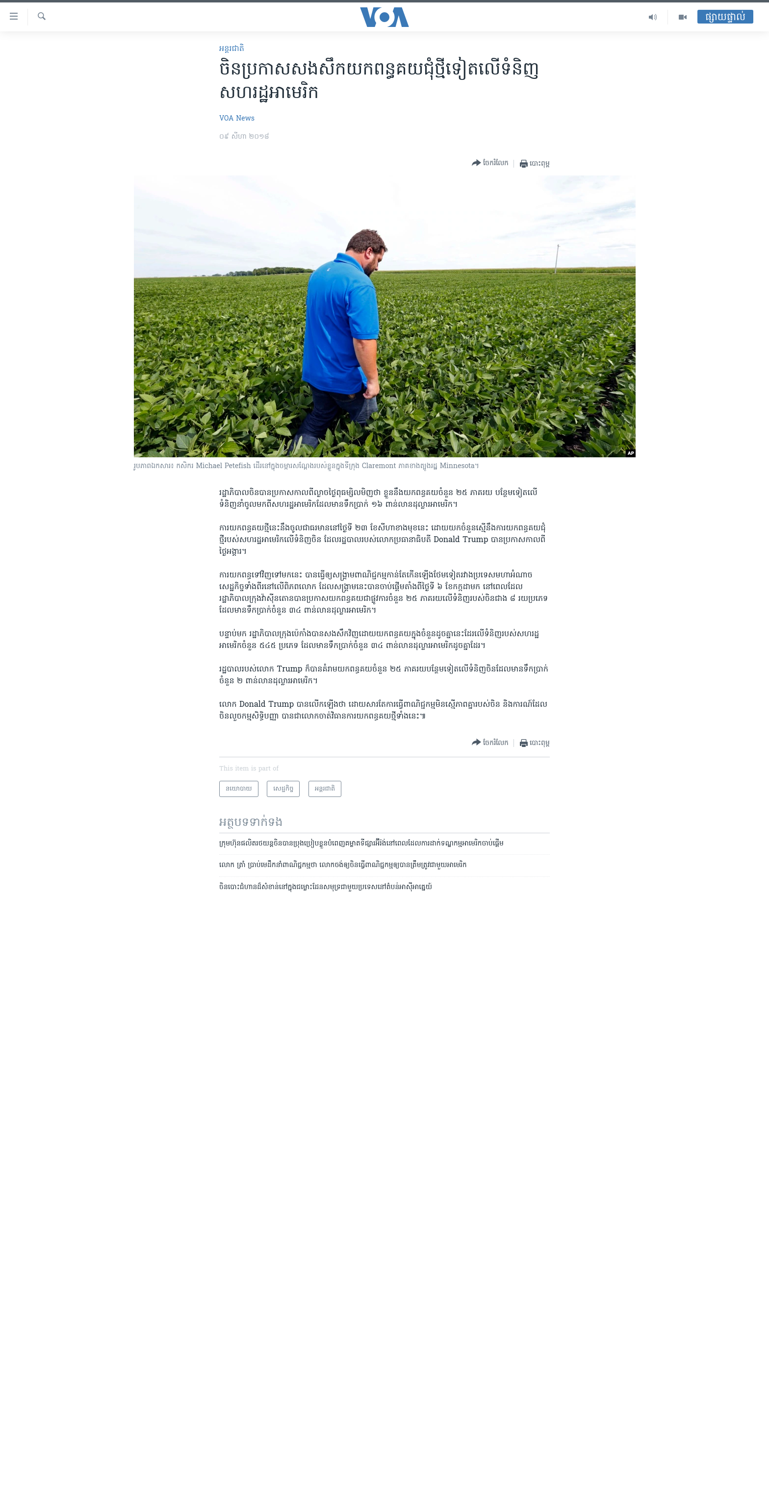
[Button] (490, 163)
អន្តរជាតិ (231, 49)
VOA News (237, 119)
